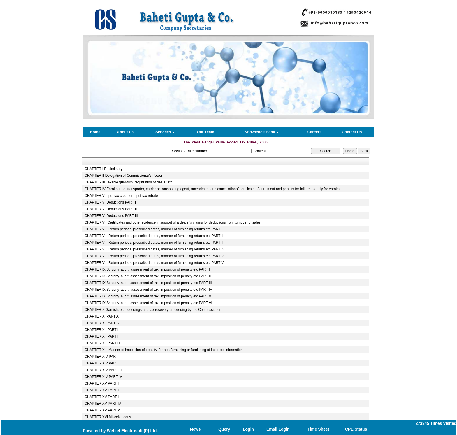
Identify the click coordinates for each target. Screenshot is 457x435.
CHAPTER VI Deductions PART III (111, 216)
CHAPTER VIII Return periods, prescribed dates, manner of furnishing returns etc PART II (154, 236)
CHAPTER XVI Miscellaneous (108, 417)
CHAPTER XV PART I (102, 383)
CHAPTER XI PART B (102, 323)
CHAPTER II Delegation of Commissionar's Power (123, 175)
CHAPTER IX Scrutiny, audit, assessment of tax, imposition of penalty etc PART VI (148, 303)
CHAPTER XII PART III (102, 343)
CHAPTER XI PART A (102, 316)
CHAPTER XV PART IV (103, 403)
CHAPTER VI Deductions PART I (110, 202)
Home (95, 132)
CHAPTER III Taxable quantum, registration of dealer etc (128, 182)
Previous (106, 82)
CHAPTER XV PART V (102, 410)
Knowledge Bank (262, 132)
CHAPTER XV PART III (103, 397)
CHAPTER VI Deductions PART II (111, 209)
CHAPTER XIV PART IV (103, 377)
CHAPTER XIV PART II (103, 363)
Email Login (277, 429)
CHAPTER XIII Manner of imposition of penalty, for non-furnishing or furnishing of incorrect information (164, 350)
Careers (314, 132)
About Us (125, 132)
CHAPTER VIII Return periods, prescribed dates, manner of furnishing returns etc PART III (154, 243)
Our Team (205, 132)
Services (165, 132)
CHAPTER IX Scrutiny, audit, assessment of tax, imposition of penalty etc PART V (148, 296)
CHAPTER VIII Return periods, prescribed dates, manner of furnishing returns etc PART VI (155, 263)
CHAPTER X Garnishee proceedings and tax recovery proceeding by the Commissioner (153, 310)
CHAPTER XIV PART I (102, 357)
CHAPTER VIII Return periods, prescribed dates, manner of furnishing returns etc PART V (154, 256)
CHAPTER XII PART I (101, 330)
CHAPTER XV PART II (102, 390)
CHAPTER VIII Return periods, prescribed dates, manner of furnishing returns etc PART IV (155, 249)
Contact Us (352, 132)
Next (347, 82)
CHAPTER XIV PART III (103, 370)
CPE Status (356, 429)
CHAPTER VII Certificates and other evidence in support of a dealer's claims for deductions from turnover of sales (173, 222)
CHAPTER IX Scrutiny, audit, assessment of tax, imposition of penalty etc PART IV (148, 289)
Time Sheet (318, 429)
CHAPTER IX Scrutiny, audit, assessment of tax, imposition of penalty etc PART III (148, 283)
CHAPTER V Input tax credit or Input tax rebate (121, 196)
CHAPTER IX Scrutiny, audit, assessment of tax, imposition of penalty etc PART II (148, 276)
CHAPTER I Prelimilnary (103, 169)
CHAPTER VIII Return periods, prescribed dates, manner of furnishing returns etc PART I (153, 229)
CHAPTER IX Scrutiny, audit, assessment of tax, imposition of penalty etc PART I (147, 269)
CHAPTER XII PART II (102, 336)
